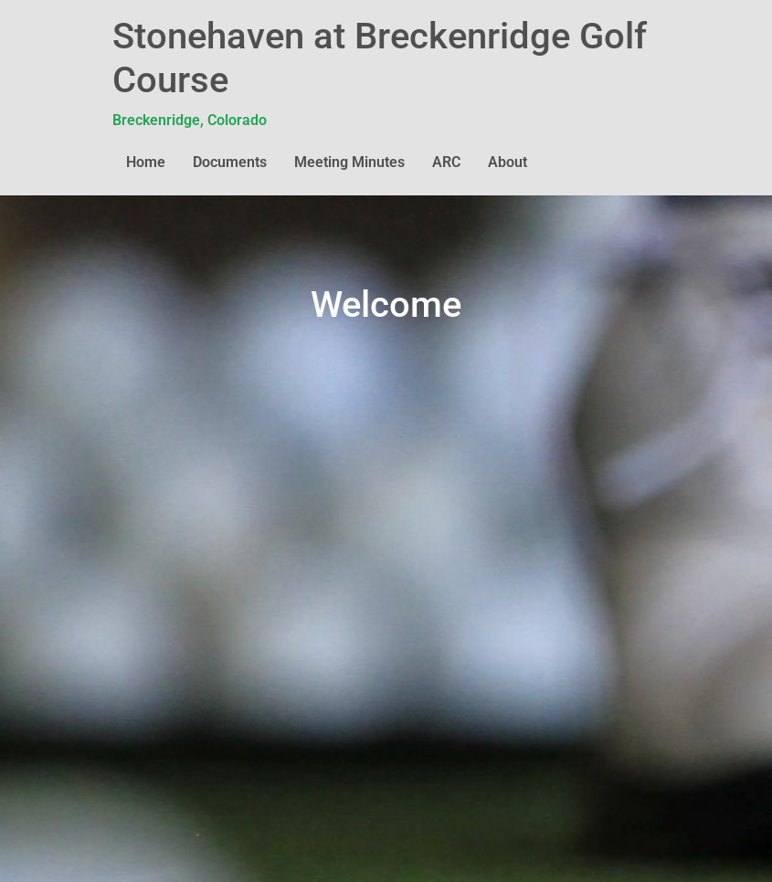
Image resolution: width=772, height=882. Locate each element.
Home (145, 162)
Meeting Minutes (349, 162)
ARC (446, 162)
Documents (230, 162)
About (507, 162)
